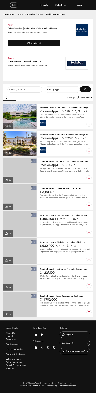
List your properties (14, 349)
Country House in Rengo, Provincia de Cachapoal (62, 296)
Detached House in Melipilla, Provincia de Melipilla (62, 242)
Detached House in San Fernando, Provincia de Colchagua (65, 215)
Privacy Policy (25, 386)
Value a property (13, 359)
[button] (25, 89)
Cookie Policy (51, 386)
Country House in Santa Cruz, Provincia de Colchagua (64, 162)
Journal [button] (9, 336)
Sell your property (14, 362)
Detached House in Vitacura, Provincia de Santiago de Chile (65, 135)
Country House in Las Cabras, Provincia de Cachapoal (64, 269)
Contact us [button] (11, 339)
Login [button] (79, 5)
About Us (10, 333)
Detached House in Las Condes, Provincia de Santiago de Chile (65, 108)
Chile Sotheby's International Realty (24, 61)
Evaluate (44, 5)
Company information (67, 386)
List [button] (9, 97)
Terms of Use (38, 386)
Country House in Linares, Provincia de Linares (60, 188)
